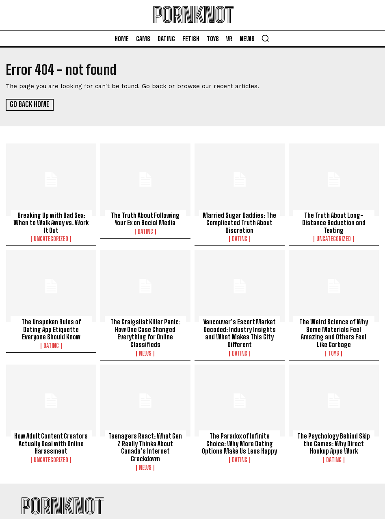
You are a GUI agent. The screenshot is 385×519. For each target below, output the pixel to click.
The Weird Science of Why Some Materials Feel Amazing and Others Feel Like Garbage (334, 328)
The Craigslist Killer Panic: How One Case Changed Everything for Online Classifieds (145, 331)
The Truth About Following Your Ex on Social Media (145, 218)
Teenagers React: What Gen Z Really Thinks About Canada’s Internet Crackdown (145, 441)
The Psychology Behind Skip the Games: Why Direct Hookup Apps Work (334, 441)
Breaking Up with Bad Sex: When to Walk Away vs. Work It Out (51, 222)
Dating (145, 230)
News (145, 351)
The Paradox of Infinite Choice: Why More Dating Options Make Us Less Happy (240, 441)
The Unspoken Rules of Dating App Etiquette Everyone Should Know (51, 328)
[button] (265, 38)
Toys (333, 344)
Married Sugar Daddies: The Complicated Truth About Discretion (239, 222)
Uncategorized (51, 238)
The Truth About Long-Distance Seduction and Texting (334, 222)
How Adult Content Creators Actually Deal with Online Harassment (51, 441)
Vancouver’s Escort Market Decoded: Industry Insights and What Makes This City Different (239, 331)
